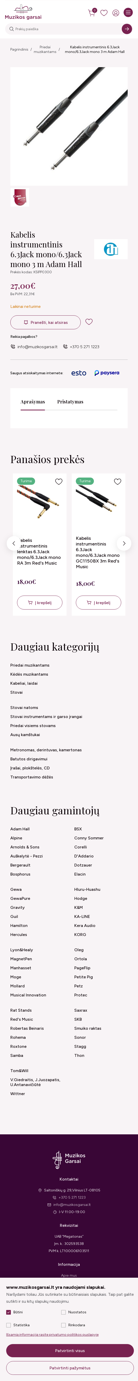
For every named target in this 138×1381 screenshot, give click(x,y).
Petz (78, 986)
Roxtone (18, 1046)
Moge (15, 976)
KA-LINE (82, 916)
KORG (80, 934)
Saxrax (80, 1010)
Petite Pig (83, 976)
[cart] (92, 13)
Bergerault (20, 865)
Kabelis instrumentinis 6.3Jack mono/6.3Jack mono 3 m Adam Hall (95, 49)
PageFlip (82, 967)
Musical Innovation (28, 995)
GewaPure (20, 898)
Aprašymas (33, 402)
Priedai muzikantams (45, 49)
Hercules (18, 934)
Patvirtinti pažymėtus (70, 1368)
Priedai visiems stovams (33, 725)
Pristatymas (70, 402)
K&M (78, 907)
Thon (79, 1055)
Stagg (80, 1046)
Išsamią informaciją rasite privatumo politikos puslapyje (52, 1334)
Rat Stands (21, 1010)
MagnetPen (21, 958)
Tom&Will (19, 1070)
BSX (78, 828)
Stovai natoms (24, 707)
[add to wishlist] (89, 322)
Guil (14, 916)
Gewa (16, 889)
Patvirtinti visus (70, 1350)
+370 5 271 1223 (84, 346)
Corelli (80, 847)
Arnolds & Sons (24, 847)
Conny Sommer (89, 838)
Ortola (80, 958)
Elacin (80, 874)
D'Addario (84, 856)
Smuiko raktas (87, 1028)
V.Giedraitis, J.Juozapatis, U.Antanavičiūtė (35, 1082)
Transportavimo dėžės (31, 777)
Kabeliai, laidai (24, 683)
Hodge (80, 898)
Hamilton (19, 925)
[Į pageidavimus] (59, 482)
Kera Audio (84, 925)
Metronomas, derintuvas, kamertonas (46, 749)
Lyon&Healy (21, 949)
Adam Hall (20, 828)
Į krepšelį (43, 602)
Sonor (80, 1037)
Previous (14, 545)
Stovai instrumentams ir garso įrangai (46, 716)
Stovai (16, 692)
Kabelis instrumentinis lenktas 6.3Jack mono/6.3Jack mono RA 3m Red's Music (39, 551)
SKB (78, 1019)
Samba (16, 1055)
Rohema (18, 1037)
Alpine (16, 838)
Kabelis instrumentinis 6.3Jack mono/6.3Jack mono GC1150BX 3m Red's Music (98, 552)
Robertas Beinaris (27, 1028)
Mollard (17, 986)
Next (123, 545)
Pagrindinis (19, 49)
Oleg (79, 949)
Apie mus (69, 1275)
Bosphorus (20, 874)
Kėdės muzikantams (29, 674)
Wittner (17, 1093)
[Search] (127, 29)
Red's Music (21, 1019)
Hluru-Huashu (87, 889)
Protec (80, 995)
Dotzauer (83, 865)
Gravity (17, 907)
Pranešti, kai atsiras (49, 322)
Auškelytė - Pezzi (26, 856)
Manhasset (20, 967)
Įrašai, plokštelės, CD (30, 768)
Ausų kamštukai (25, 734)
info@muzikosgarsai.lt (38, 346)
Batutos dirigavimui (28, 758)
